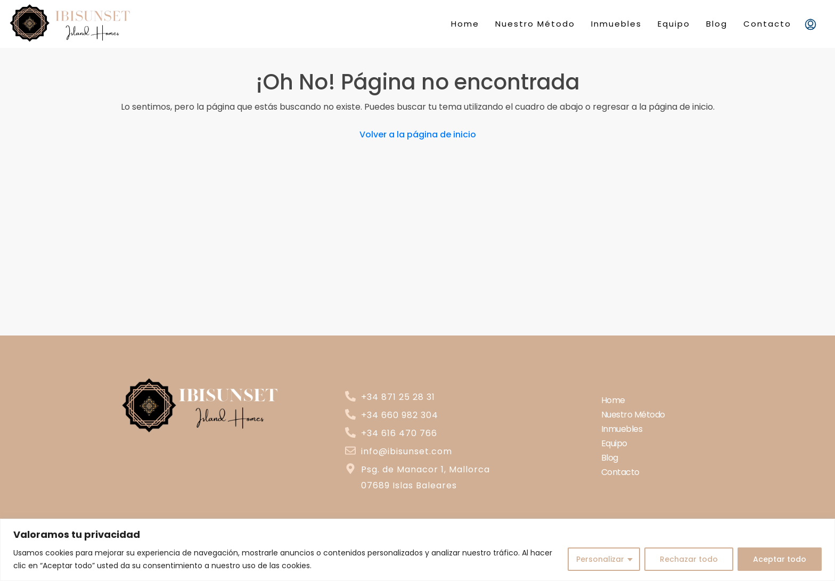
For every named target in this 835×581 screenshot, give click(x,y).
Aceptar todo (779, 559)
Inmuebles (616, 23)
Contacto (767, 23)
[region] (417, 550)
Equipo (674, 23)
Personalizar (600, 559)
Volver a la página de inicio (417, 134)
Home (465, 23)
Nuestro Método (535, 23)
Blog (716, 23)
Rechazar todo (689, 559)
